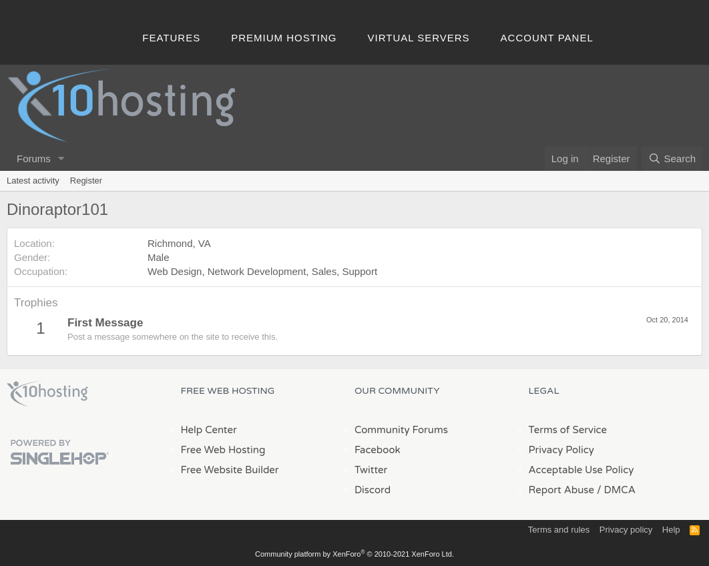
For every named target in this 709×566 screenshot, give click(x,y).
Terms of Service (568, 430)
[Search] (672, 158)
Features (171, 37)
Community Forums (401, 430)
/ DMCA (616, 490)
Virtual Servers (419, 37)
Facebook (377, 450)
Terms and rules (558, 530)
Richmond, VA (179, 243)
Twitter (370, 470)
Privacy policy (626, 530)
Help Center (209, 430)
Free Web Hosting (223, 450)
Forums (34, 158)
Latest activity (33, 181)
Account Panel (547, 37)
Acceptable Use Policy (581, 470)
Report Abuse (562, 490)
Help (671, 530)
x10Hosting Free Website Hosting (47, 393)
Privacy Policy (561, 450)
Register (86, 181)
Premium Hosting (283, 37)
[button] (61, 158)
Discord (372, 490)
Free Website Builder (230, 470)
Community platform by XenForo (354, 554)
